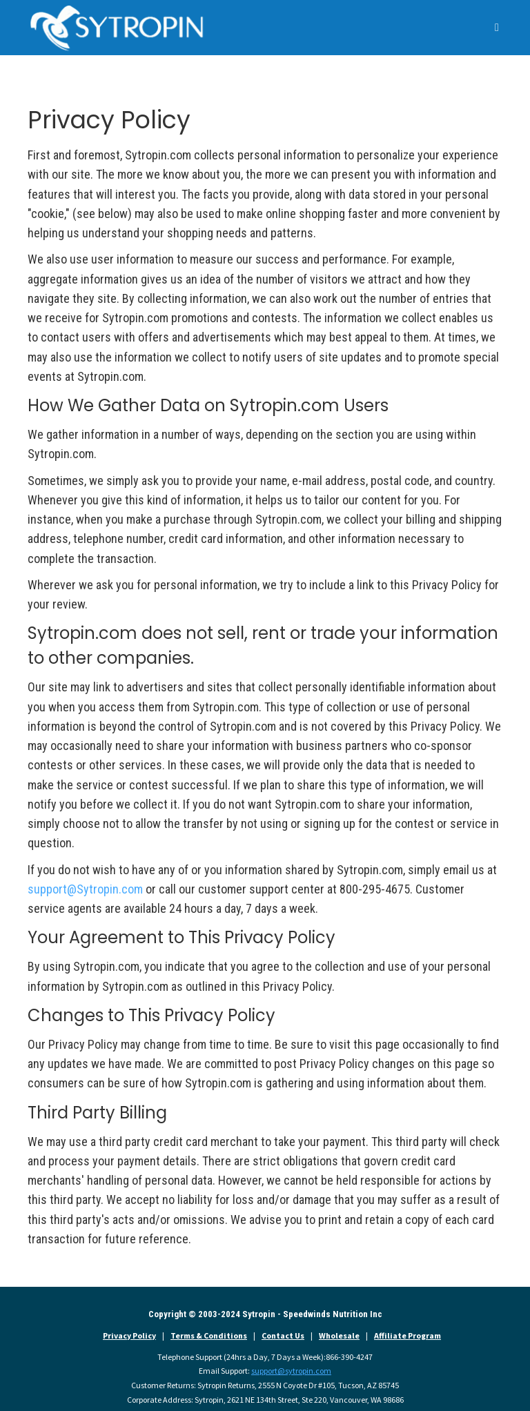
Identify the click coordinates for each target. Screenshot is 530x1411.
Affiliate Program (407, 1335)
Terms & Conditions (208, 1335)
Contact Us (283, 1335)
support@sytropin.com (291, 1370)
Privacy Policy (129, 1335)
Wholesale (339, 1335)
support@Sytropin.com (85, 889)
